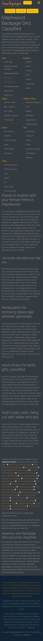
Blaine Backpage (31, 467)
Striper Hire (8, 95)
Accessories (30, 131)
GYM (27, 107)
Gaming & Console (33, 149)
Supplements (31, 120)
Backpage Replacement (31, 582)
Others (6, 178)
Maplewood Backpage (24, 489)
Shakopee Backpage (25, 503)
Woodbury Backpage (19, 509)
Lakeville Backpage (9, 487)
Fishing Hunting (10, 169)
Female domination (11, 86)
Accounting (8, 131)
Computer (29, 136)
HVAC (28, 75)
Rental (28, 88)
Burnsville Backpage (9, 476)
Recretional (30, 115)
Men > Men (8, 111)
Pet (5, 182)
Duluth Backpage (29, 478)
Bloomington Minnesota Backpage (15, 470)
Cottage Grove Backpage (11, 478)
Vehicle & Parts (10, 191)
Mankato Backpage (25, 487)
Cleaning (7, 136)
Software (29, 158)
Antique (29, 62)
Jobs (6, 173)
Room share (8, 187)
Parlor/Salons (9, 149)
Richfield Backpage (18, 498)
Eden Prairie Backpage (25, 481)
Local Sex (21, 11)
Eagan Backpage (8, 481)
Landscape (30, 84)
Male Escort (8, 91)
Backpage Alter (16, 632)
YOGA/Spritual (31, 124)
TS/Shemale (8, 120)
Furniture (29, 71)
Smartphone (30, 153)
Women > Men (9, 102)
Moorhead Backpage (10, 495)
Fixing (28, 144)
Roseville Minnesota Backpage (23, 501)
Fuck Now (10, 11)
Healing (28, 111)
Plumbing (8, 153)
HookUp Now (9, 82)
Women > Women (11, 115)
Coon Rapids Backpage (28, 476)
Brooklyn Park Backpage (26, 473)
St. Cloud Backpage (18, 506)
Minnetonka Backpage (29, 492)
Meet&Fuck (32, 11)
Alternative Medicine (33, 102)
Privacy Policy (35, 632)
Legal (6, 144)
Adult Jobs (8, 62)
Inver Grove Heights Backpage (23, 484)
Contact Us (17, 635)
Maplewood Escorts (11, 73)
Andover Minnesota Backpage (20, 465)
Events (28, 66)
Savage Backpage (8, 503)
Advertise (27, 635)
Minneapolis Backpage (10, 492)
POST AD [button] (27, 3)
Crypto (28, 140)
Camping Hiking (10, 165)
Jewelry (28, 79)
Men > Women (9, 107)
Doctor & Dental (10, 140)
